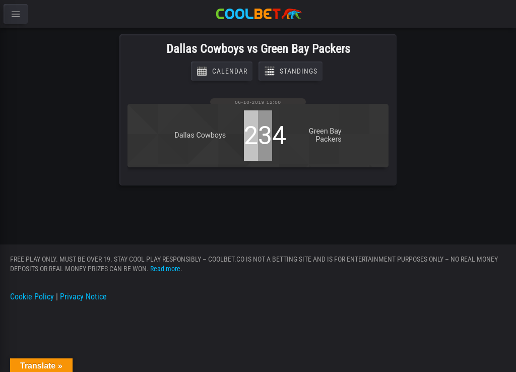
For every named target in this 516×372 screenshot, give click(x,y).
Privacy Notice (83, 296)
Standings (290, 71)
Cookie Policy (32, 296)
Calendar (221, 71)
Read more (165, 269)
